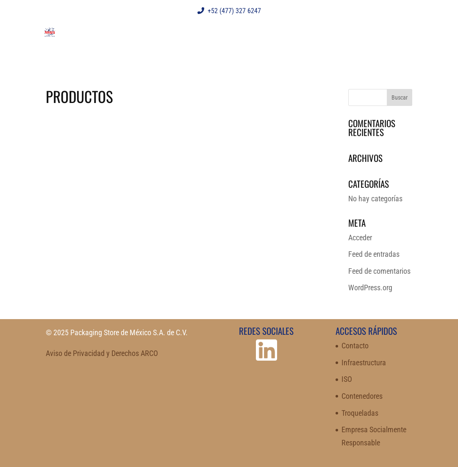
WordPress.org (370, 287)
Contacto (355, 345)
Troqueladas (359, 413)
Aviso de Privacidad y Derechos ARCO (102, 353)
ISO (346, 379)
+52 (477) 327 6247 (229, 11)
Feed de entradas (374, 254)
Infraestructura (363, 362)
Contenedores (362, 396)
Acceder (360, 237)
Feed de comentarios (379, 271)
